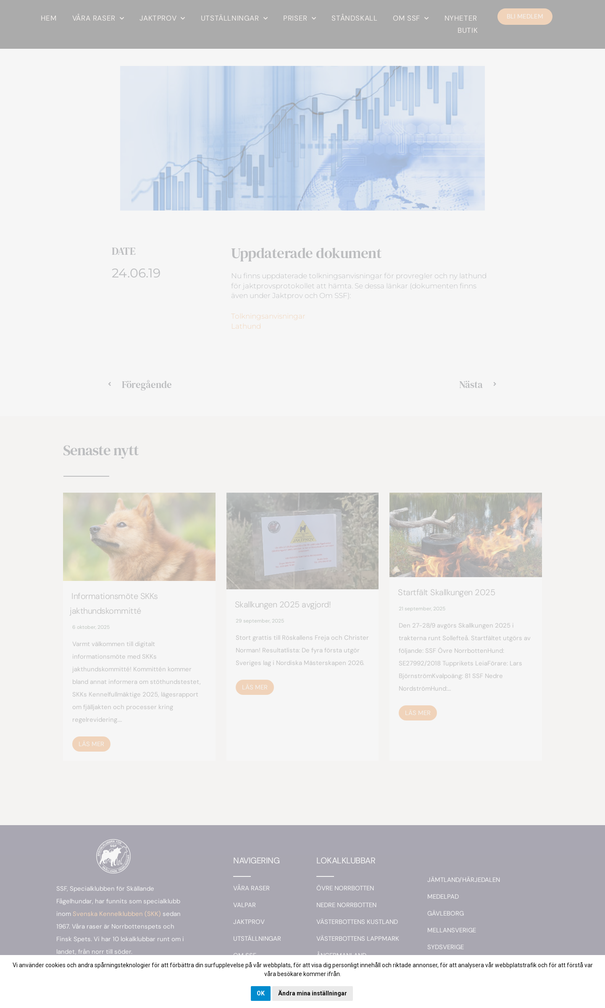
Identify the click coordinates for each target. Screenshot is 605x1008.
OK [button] (261, 993)
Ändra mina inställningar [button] (312, 993)
